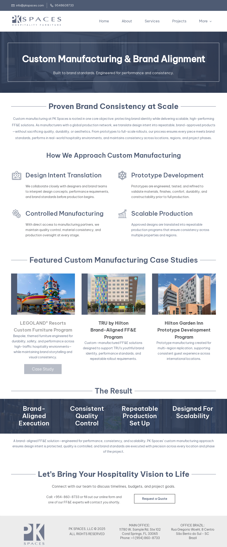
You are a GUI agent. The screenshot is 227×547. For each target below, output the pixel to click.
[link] (34, 541)
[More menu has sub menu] (206, 20)
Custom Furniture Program (43, 329)
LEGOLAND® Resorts (43, 322)
